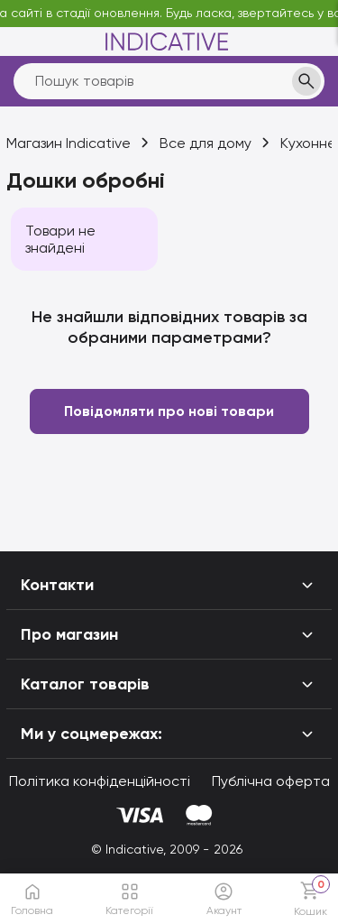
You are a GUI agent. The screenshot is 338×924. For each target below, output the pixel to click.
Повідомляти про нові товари (169, 411)
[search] (169, 81)
